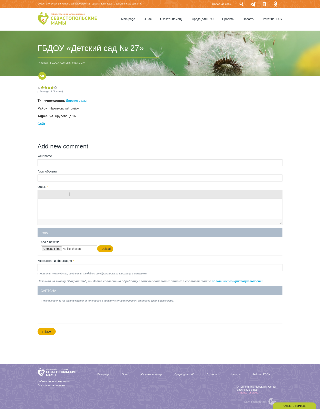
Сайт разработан (255, 401)
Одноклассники (275, 4)
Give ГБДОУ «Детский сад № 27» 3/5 (49, 87)
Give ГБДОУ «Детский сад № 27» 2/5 (45, 87)
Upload (105, 249)
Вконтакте (264, 4)
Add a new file (50, 242)
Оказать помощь (171, 19)
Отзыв (43, 186)
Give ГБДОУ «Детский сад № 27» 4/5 (52, 87)
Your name (45, 156)
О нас (148, 19)
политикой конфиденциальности (237, 281)
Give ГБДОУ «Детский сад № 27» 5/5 (55, 87)
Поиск (241, 4)
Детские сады (76, 100)
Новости (248, 19)
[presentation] (72, 313)
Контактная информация (56, 260)
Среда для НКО (203, 19)
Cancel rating (39, 87)
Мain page (128, 19)
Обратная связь (222, 4)
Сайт (41, 124)
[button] (42, 194)
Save (46, 331)
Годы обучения (48, 171)
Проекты (228, 19)
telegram (253, 4)
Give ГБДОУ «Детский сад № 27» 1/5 (42, 87)
